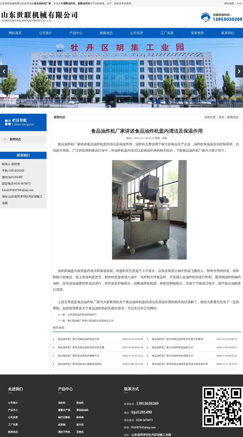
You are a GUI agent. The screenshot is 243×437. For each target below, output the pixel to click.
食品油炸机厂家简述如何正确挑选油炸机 (80, 364)
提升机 (80, 424)
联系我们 (227, 33)
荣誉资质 (197, 33)
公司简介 (45, 33)
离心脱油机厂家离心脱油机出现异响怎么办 (90, 320)
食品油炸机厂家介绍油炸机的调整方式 (172, 355)
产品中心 (75, 33)
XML (239, 3)
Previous (4, 71)
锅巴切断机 (64, 417)
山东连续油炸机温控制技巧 (82, 314)
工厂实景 (167, 33)
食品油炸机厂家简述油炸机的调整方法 (78, 355)
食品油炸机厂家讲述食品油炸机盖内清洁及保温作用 (180, 364)
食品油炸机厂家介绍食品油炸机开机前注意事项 (177, 339)
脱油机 (80, 402)
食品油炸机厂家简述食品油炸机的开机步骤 (81, 347)
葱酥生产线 (64, 410)
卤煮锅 (61, 424)
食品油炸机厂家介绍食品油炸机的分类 (78, 339)
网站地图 (229, 3)
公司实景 (136, 33)
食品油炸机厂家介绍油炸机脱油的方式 (172, 347)
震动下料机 (64, 432)
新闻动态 (106, 33)
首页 (221, 117)
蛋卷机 (80, 432)
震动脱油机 (82, 410)
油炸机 (61, 402)
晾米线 (80, 417)
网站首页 (15, 33)
